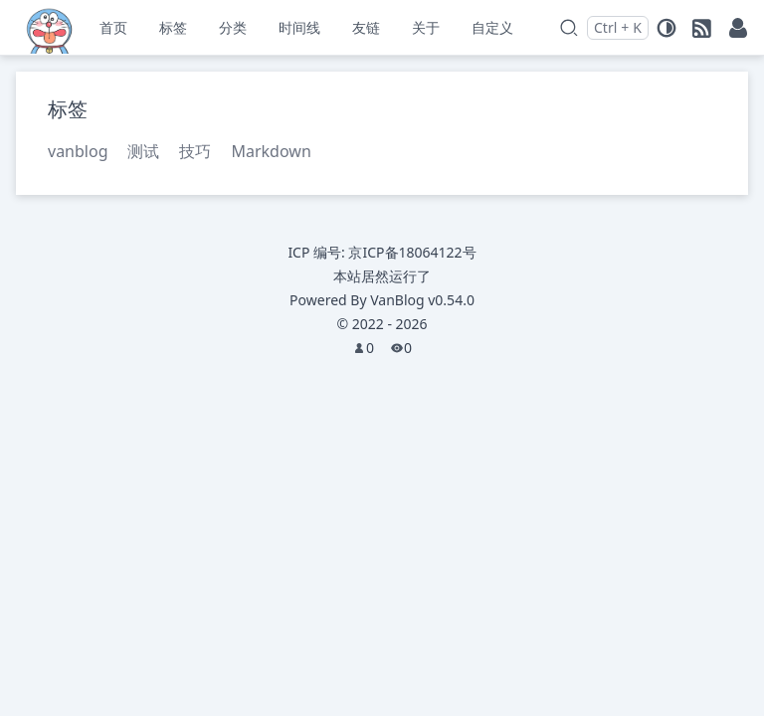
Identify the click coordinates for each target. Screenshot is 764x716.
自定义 (492, 27)
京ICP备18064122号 (412, 252)
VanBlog (422, 299)
